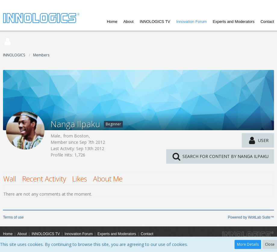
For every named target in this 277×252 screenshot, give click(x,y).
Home (112, 21)
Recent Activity (44, 179)
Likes (79, 179)
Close (270, 244)
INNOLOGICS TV (155, 21)
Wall (9, 179)
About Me (108, 179)
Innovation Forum (191, 21)
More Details (248, 244)
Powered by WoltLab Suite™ (251, 217)
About (128, 21)
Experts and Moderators (233, 21)
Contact (267, 21)
